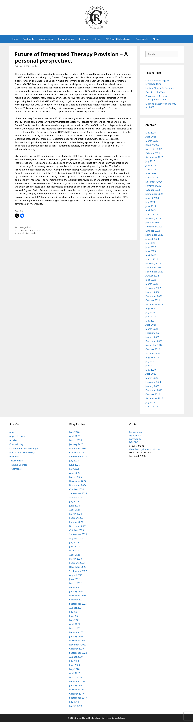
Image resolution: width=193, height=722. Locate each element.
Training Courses (66, 39)
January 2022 (152, 292)
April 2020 (150, 373)
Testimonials (142, 39)
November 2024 (153, 185)
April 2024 (150, 210)
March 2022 (151, 283)
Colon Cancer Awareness (29, 230)
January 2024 (152, 222)
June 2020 (150, 365)
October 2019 (152, 394)
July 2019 (150, 402)
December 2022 (153, 267)
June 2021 (150, 316)
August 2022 (152, 275)
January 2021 (152, 337)
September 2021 (154, 304)
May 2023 (150, 251)
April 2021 (150, 324)
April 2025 (150, 173)
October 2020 (152, 349)
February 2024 (153, 218)
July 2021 (150, 312)
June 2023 (150, 247)
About (156, 39)
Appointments (46, 39)
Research (83, 39)
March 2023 (151, 259)
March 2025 (151, 177)
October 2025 (152, 153)
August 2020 (152, 357)
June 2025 (150, 165)
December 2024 (153, 181)
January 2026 (152, 144)
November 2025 (153, 149)
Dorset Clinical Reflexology (23, 448)
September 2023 (154, 234)
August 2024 (152, 198)
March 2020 (151, 377)
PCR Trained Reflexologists (117, 39)
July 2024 (150, 202)
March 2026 (151, 140)
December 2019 (153, 390)
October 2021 (152, 300)
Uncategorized (24, 227)
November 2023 (153, 226)
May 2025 (150, 169)
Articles (96, 39)
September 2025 (154, 157)
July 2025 (150, 161)
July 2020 (150, 361)
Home (15, 39)
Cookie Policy (16, 444)
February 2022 (153, 287)
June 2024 (150, 206)
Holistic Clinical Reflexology (159, 88)
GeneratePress (118, 718)
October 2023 (152, 230)
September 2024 (154, 193)
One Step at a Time (155, 92)
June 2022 (150, 279)
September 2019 (154, 398)
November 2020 (153, 345)
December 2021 (153, 296)
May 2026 (150, 132)
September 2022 (154, 271)
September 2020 (154, 353)
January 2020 (152, 386)
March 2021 (151, 328)
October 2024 (152, 189)
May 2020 (150, 369)
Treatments (28, 39)
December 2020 (153, 341)
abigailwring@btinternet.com (144, 449)
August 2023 (152, 238)
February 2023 (153, 263)
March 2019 (151, 406)
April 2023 (150, 255)
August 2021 (152, 308)
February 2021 (153, 332)
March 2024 (151, 214)
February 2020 (153, 381)
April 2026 (150, 136)
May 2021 (150, 320)
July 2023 (150, 242)
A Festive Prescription (27, 233)
